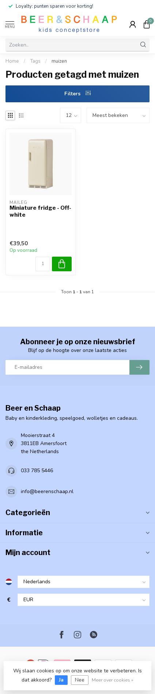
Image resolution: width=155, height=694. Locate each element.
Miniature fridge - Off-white (40, 211)
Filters (77, 93)
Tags (35, 61)
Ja (61, 679)
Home (12, 61)
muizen (59, 61)
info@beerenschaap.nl (47, 491)
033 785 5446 (37, 470)
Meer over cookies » (112, 680)
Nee (79, 679)
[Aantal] (42, 264)
